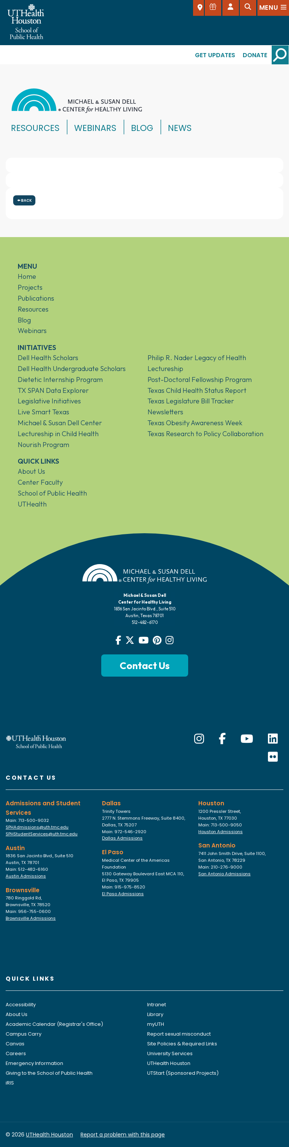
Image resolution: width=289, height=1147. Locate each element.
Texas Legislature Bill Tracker (191, 401)
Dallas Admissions (122, 838)
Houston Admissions (220, 832)
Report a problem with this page (123, 1134)
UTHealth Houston (168, 1063)
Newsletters (165, 412)
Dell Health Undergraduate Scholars (72, 368)
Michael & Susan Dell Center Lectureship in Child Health (60, 428)
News (180, 128)
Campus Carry (23, 1033)
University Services (170, 1053)
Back (24, 200)
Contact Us (145, 665)
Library (155, 1014)
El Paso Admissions (123, 894)
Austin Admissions (26, 876)
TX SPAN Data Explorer (53, 390)
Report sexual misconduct (179, 1033)
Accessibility (21, 1004)
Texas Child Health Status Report (197, 390)
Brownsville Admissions (31, 918)
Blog (142, 128)
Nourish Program (43, 444)
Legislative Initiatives (49, 401)
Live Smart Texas (43, 412)
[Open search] (248, 8)
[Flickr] (273, 757)
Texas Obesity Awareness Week (195, 422)
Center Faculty (40, 482)
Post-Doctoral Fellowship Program (200, 379)
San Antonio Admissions (224, 874)
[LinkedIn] (273, 739)
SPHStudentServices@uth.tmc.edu (42, 834)
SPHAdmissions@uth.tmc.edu (37, 827)
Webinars (95, 128)
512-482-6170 (145, 622)
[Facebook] (222, 739)
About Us (31, 471)
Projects (30, 287)
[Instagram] (199, 739)
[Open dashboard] (230, 8)
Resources (35, 128)
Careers (16, 1053)
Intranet (156, 1004)
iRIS (10, 1082)
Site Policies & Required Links (182, 1043)
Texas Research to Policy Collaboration (205, 433)
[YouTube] (246, 739)
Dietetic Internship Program (60, 379)
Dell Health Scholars (48, 357)
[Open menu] (273, 8)
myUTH (155, 1024)
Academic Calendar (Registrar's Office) (54, 1024)
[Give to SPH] (213, 8)
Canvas (15, 1043)
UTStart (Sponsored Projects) (183, 1073)
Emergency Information (34, 1063)
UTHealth (32, 504)
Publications (36, 298)
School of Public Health (52, 493)
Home (27, 276)
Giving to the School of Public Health (49, 1073)
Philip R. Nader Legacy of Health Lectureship (197, 363)
